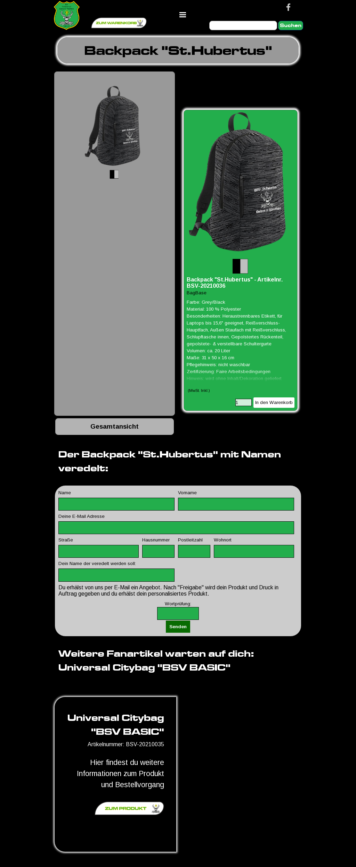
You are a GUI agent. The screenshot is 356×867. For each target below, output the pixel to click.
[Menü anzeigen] (183, 14)
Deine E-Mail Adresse (81, 516)
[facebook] (288, 7)
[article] (241, 260)
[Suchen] (243, 25)
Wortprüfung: (178, 603)
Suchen (290, 25)
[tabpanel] (178, 50)
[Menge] (243, 402)
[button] (114, 131)
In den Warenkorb (274, 402)
